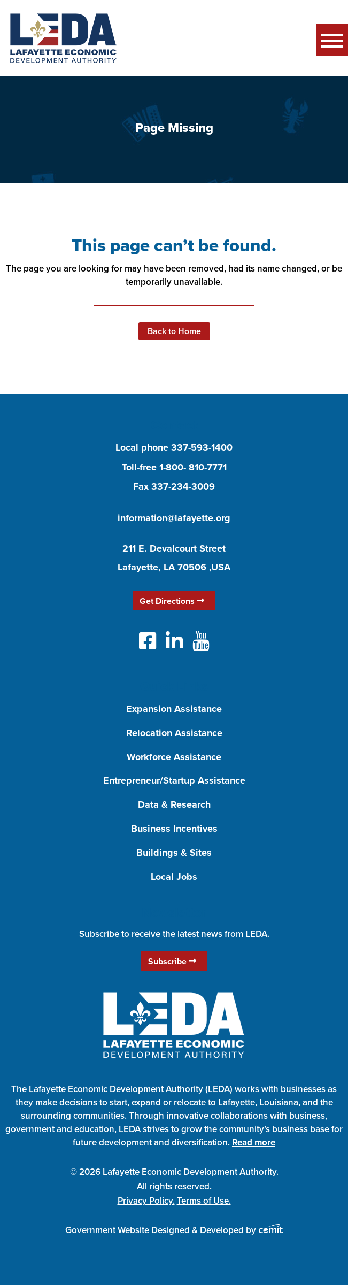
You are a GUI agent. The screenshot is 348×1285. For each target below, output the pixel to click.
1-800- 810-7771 (193, 467)
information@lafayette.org (174, 518)
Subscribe (172, 961)
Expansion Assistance (174, 709)
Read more (253, 1142)
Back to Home (174, 331)
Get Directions (172, 601)
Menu (332, 40)
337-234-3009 (183, 486)
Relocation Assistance (174, 733)
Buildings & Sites (174, 853)
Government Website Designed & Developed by (174, 1230)
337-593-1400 (202, 447)
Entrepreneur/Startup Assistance (174, 780)
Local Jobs (174, 877)
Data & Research (174, 804)
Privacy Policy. (146, 1200)
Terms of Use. (204, 1200)
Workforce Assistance (174, 757)
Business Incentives (174, 828)
